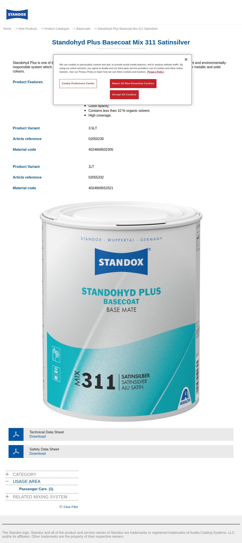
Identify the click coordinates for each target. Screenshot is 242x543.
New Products (27, 28)
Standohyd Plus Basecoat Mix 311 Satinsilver (128, 28)
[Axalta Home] (17, 15)
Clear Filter (70, 507)
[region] (122, 79)
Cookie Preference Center (78, 83)
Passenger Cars (36, 489)
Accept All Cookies (124, 94)
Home (7, 28)
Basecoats (83, 28)
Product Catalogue (56, 28)
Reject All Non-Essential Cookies (133, 83)
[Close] (186, 59)
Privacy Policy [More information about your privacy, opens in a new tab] (156, 72)
